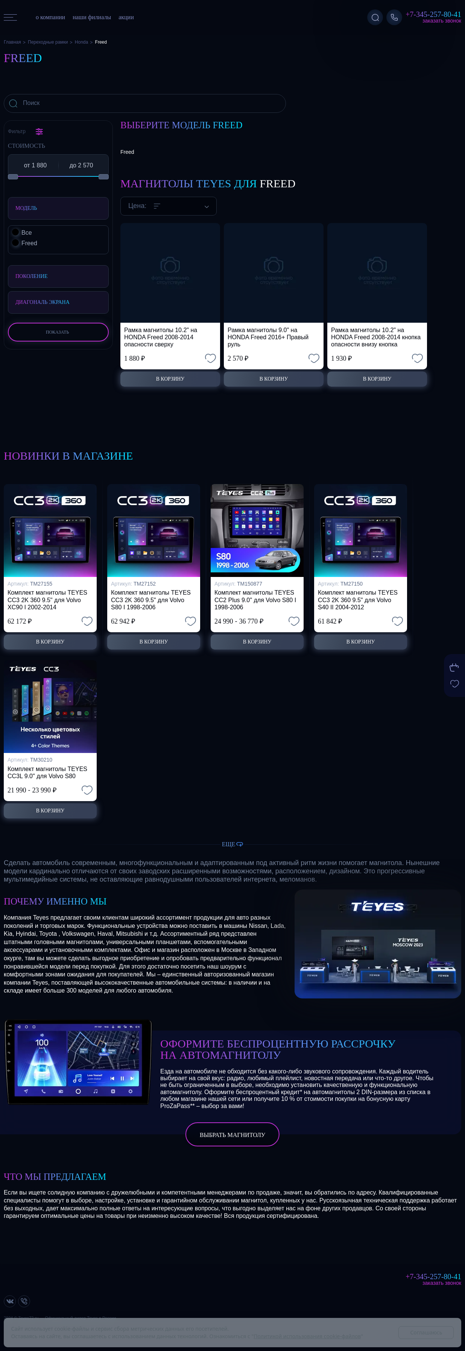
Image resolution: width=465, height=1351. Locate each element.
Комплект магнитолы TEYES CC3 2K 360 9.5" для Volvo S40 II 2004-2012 (358, 595)
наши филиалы (92, 17)
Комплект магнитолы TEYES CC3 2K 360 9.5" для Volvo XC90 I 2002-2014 (47, 595)
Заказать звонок (441, 21)
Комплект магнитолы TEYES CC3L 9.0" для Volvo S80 (47, 770)
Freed (127, 152)
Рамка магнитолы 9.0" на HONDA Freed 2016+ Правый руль (268, 337)
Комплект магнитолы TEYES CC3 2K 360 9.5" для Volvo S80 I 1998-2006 (151, 595)
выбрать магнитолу (232, 1135)
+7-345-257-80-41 (433, 14)
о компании (50, 17)
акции (126, 17)
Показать (57, 332)
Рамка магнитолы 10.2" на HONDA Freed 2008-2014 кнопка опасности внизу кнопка (376, 337)
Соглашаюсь (426, 1332)
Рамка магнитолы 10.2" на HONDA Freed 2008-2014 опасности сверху (160, 337)
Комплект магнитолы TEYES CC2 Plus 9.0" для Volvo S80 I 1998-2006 (255, 595)
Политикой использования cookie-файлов (307, 1336)
